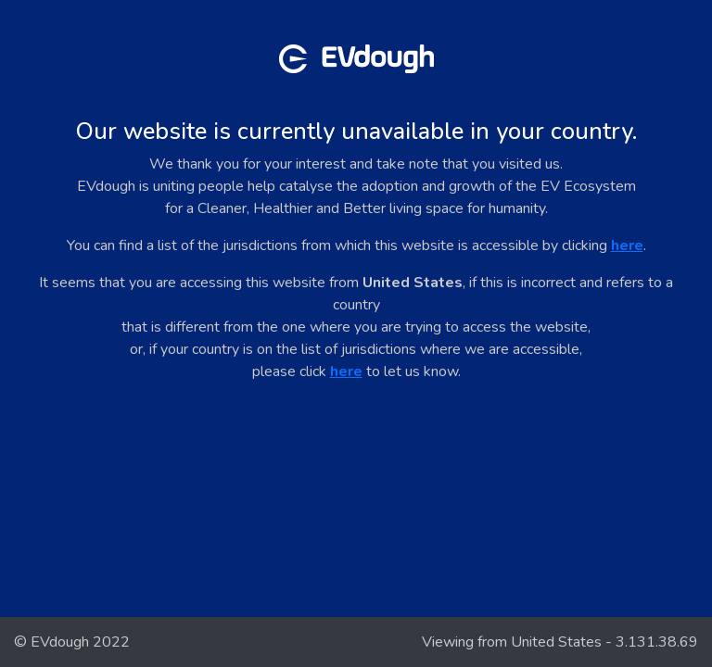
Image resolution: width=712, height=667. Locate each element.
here (627, 245)
